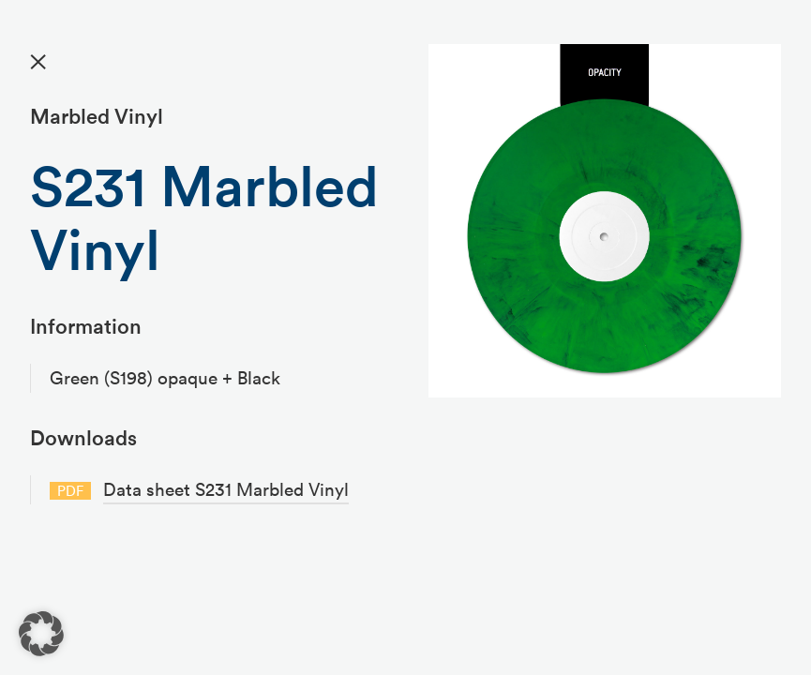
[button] (41, 633)
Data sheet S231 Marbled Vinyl (226, 489)
